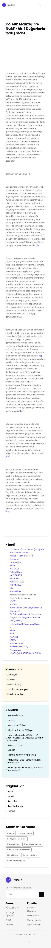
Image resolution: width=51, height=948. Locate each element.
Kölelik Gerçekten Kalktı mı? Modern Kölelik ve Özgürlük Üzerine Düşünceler (24, 738)
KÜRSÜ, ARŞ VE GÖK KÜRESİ (21, 755)
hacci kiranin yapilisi (17, 860)
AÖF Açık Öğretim (10, 914)
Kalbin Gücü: (16, 572)
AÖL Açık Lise (12, 907)
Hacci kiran (12, 855)
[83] (40, 355)
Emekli (10, 833)
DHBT (8, 920)
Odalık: (10, 720)
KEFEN (13, 640)
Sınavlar (9, 924)
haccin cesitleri (30, 855)
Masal (10, 796)
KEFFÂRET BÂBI (17, 581)
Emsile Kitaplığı (15, 694)
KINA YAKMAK (16, 643)
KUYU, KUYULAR (15, 745)
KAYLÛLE (14, 637)
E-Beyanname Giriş (16, 839)
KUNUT (10, 750)
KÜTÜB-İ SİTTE (14, 715)
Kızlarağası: (15, 650)
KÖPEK (13, 601)
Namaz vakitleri (34, 920)
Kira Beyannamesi (32, 844)
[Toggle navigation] (39, 4)
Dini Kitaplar (33, 915)
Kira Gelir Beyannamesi (18, 850)
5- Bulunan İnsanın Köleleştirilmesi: (26, 614)
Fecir (9, 791)
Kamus (10, 811)
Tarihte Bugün (14, 806)
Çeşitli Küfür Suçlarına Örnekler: (25, 617)
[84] (22, 411)
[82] (20, 316)
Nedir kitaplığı (14, 684)
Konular (11, 679)
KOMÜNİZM (15, 591)
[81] (37, 245)
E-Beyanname (25, 833)
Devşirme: (14, 559)
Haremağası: (16, 562)
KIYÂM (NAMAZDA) (19, 646)
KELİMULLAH (16, 585)
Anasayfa (12, 674)
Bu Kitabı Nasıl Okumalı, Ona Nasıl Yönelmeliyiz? (24, 769)
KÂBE (12, 565)
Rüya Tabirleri (34, 924)
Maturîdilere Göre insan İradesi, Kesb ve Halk (23, 761)
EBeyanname (13, 844)
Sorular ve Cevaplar (17, 689)
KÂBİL (12, 630)
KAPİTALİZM (16, 575)
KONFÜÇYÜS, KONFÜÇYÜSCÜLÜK (25, 653)
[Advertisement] (26, 54)
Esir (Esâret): (16, 620)
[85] (8, 456)
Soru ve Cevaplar (31, 909)
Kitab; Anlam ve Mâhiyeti (20, 730)
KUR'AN (13, 604)
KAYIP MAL (15, 578)
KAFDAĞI (14, 568)
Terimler (11, 801)
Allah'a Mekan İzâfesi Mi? (22, 555)
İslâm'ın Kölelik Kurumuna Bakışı (25, 624)
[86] (8, 511)
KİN (11, 588)
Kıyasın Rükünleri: (16, 725)
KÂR (12, 633)
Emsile (27, 934)
